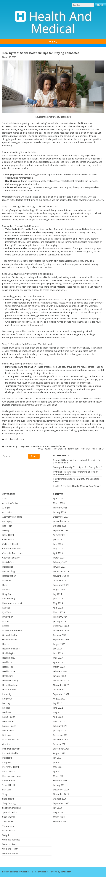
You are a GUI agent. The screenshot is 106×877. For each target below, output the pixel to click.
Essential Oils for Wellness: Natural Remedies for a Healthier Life (77, 461)
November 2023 (61, 630)
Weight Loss (8, 835)
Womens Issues (10, 853)
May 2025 (58, 548)
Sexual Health (9, 785)
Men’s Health (8, 716)
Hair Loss (6, 644)
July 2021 (57, 757)
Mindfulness (8, 730)
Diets (4, 585)
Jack (5, 439)
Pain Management (11, 748)
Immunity (6, 694)
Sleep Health (8, 798)
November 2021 (61, 739)
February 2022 (60, 725)
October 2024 (59, 580)
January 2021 (59, 785)
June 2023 (58, 653)
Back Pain (7, 525)
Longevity (7, 698)
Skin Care (6, 789)
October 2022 (59, 689)
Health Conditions (11, 648)
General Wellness (10, 639)
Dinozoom (66, 871)
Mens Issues (8, 721)
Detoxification (9, 575)
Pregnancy (7, 762)
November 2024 (61, 575)
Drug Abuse (8, 594)
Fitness (5, 625)
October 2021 (59, 744)
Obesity (6, 744)
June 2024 (58, 598)
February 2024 (60, 616)
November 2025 (61, 521)
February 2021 (60, 780)
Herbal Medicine (10, 685)
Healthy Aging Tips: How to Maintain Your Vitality (77, 486)
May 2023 (58, 657)
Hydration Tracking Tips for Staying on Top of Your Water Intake (75, 473)
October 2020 (59, 798)
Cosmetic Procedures (12, 553)
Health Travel (8, 671)
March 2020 (59, 816)
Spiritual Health (9, 812)
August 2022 (59, 698)
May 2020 (58, 812)
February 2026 (60, 507)
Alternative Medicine (12, 516)
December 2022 (61, 680)
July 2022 (57, 703)
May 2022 (58, 712)
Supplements (8, 816)
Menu (53, 42)
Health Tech (8, 662)
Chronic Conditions (11, 548)
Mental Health (18, 439)
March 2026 (59, 503)
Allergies (6, 507)
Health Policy (8, 657)
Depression (7, 566)
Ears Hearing (8, 598)
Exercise (6, 607)
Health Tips (7, 666)
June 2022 (58, 707)
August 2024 (59, 589)
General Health (9, 635)
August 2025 (59, 534)
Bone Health (8, 534)
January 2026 (59, 512)
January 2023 (59, 675)
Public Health (8, 771)
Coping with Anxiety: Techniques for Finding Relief (77, 467)
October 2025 (59, 525)
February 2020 (60, 821)
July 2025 (57, 539)
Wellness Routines (11, 839)
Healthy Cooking (10, 680)
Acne (4, 498)
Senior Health (8, 780)
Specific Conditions (11, 807)
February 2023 (60, 671)
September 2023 (61, 639)
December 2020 (61, 789)
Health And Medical (60, 22)
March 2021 (59, 776)
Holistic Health (9, 689)
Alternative (7, 512)
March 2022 (59, 721)
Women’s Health (10, 848)
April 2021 (58, 771)
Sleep (5, 794)
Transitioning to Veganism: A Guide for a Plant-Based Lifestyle (33, 446)
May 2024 (58, 603)
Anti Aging (7, 521)
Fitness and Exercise (12, 630)
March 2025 (59, 557)
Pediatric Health (10, 753)
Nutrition (6, 735)
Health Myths (8, 653)
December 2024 (61, 571)
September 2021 (61, 748)
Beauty (5, 530)
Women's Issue (9, 844)
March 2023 (59, 666)
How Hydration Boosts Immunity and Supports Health (76, 480)
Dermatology (8, 571)
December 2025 (61, 516)
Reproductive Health (12, 776)
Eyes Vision (7, 616)
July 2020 (57, 807)
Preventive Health (10, 766)
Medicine (6, 712)
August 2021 (59, 753)
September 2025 (61, 530)
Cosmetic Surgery (10, 557)
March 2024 (59, 612)
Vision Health (8, 830)
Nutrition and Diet (11, 739)
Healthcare (7, 675)
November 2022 (61, 685)
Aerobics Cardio (10, 503)
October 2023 (59, 635)
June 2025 (58, 544)
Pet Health (7, 757)
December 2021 (61, 735)
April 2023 (58, 662)
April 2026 (58, 498)
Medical (6, 707)
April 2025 (58, 553)
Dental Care (8, 562)
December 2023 (61, 625)
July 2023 (57, 648)
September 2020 (61, 803)
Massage (6, 703)
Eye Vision (7, 612)
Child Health (8, 539)
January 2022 (59, 730)
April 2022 (58, 716)
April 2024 (58, 607)
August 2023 (59, 644)
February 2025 (60, 562)
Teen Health (8, 821)
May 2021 (58, 766)
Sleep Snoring (9, 803)
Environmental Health (12, 603)
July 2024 (57, 594)
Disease (6, 589)
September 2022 (61, 694)
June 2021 (58, 762)
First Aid (6, 621)
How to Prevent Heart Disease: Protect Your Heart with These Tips (70, 448)
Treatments (8, 826)
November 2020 (61, 794)
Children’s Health (10, 544)
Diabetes (6, 580)
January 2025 (59, 566)
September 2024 (61, 585)
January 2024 (59, 621)
